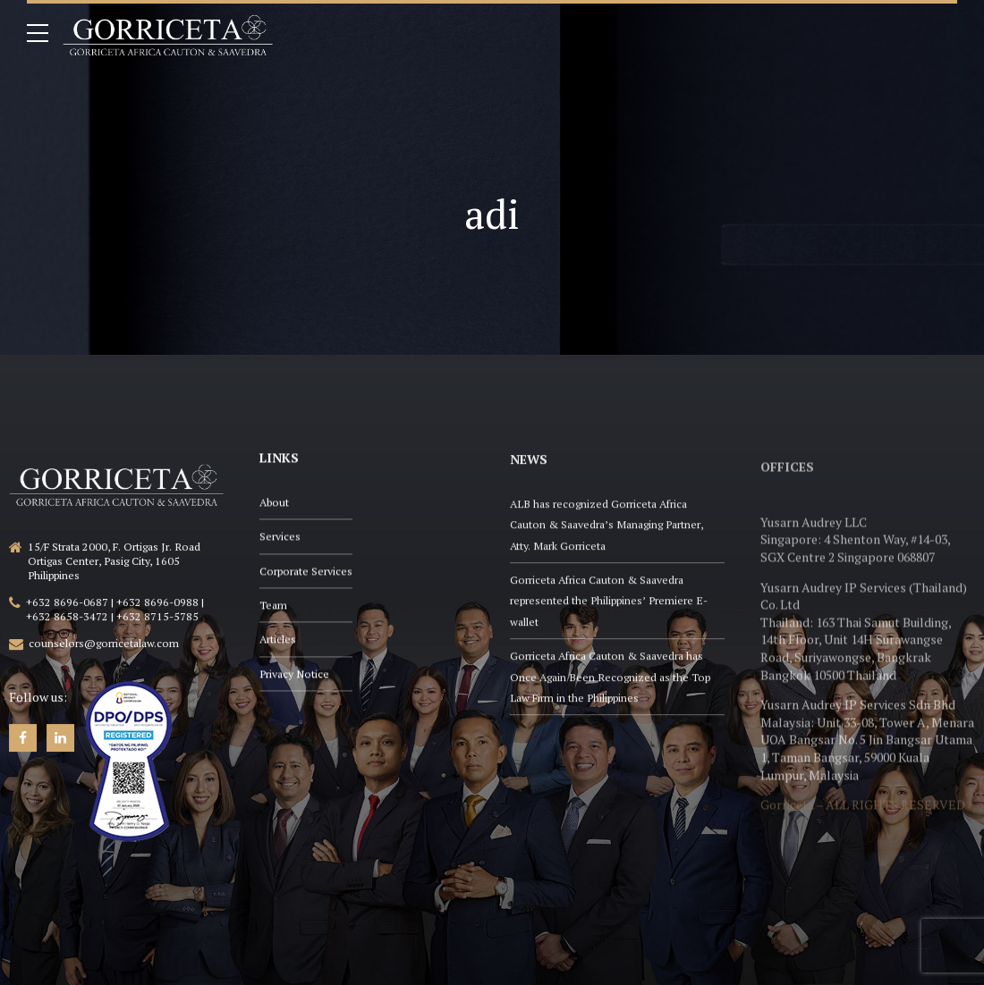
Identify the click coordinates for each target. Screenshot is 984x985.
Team (273, 606)
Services (280, 537)
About (274, 503)
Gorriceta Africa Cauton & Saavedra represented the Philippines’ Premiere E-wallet (609, 607)
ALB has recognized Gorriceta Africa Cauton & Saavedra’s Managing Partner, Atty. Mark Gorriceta (606, 531)
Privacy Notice (294, 675)
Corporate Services (305, 572)
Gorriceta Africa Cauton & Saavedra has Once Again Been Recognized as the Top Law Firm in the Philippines (610, 682)
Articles (277, 640)
